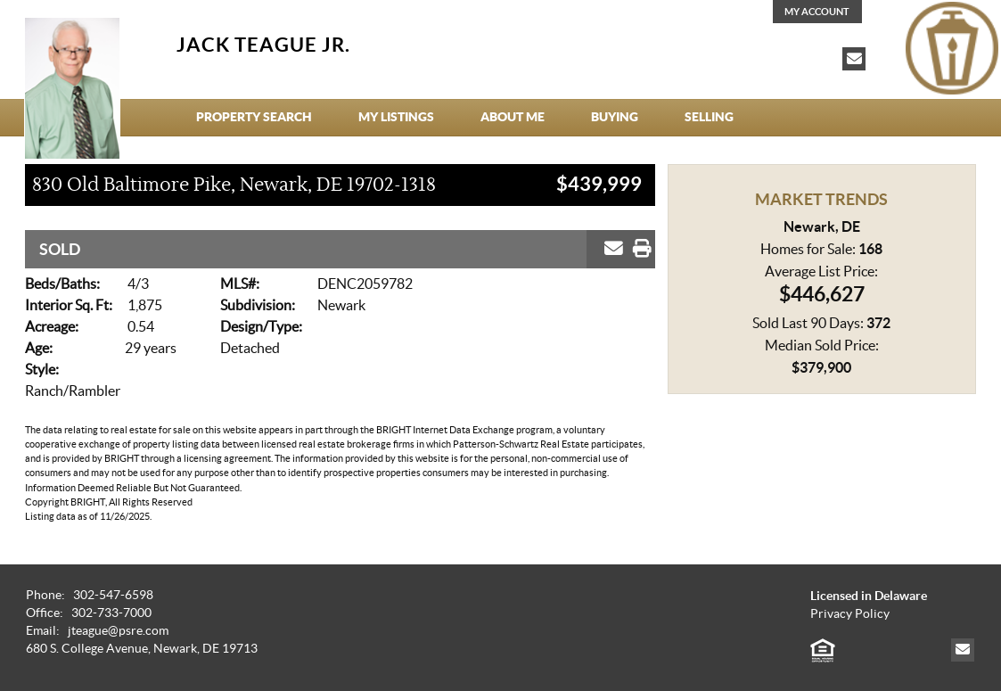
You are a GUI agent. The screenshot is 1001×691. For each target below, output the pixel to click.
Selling (709, 117)
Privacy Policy (850, 614)
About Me (512, 117)
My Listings (396, 117)
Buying (614, 117)
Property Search (254, 117)
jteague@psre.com (118, 631)
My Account (816, 11)
